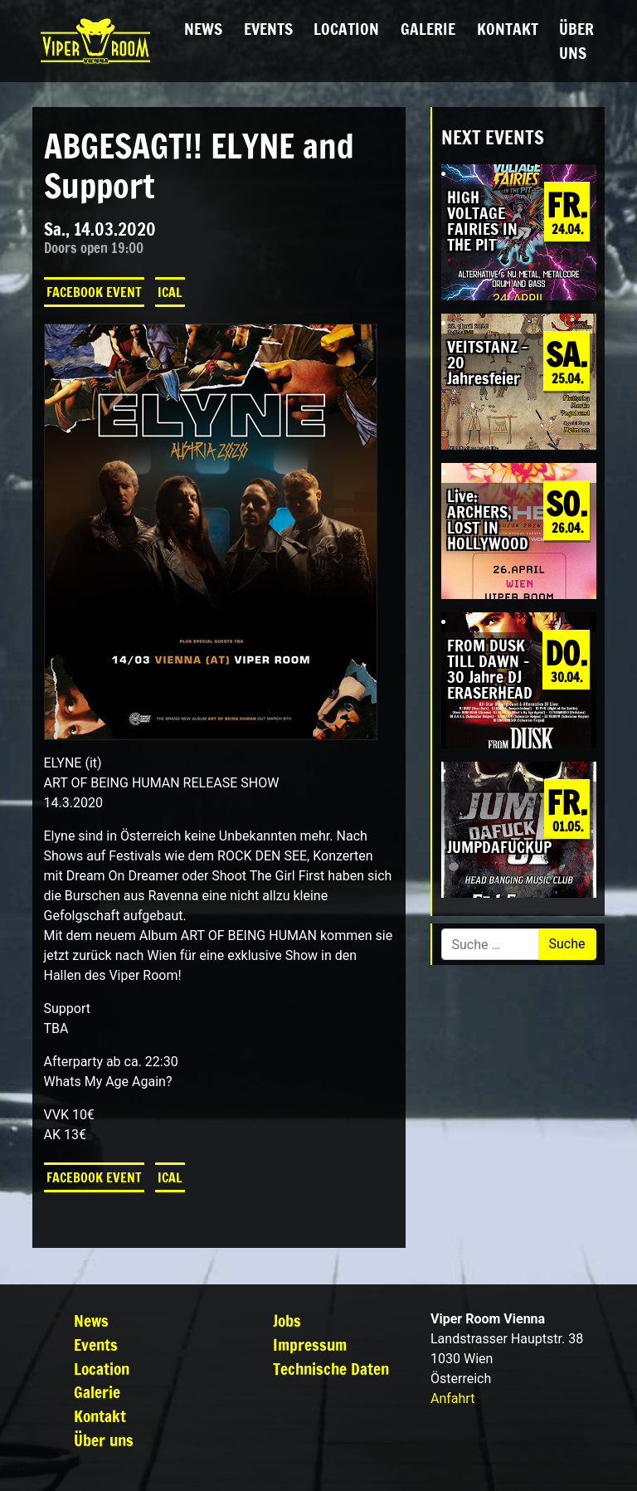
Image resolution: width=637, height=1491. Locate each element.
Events (268, 28)
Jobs (287, 1320)
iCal (170, 292)
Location (346, 28)
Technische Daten (331, 1368)
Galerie (428, 28)
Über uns (576, 40)
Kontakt (507, 28)
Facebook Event (94, 292)
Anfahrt (452, 1398)
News (203, 28)
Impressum (310, 1344)
